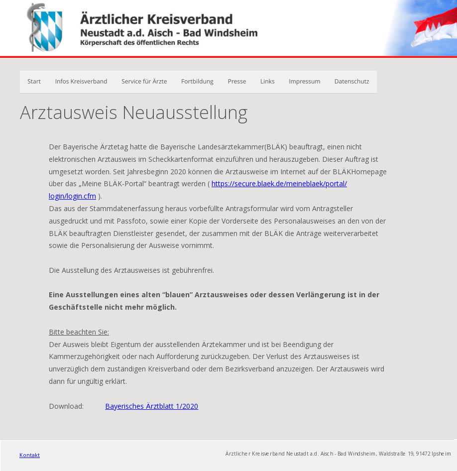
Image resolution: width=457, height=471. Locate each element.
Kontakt (29, 455)
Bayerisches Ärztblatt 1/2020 (151, 406)
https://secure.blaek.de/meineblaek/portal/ (279, 183)
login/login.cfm (72, 196)
